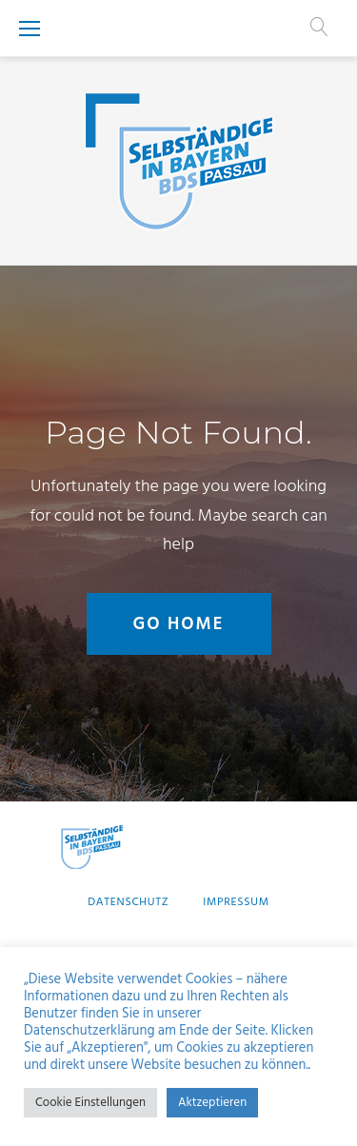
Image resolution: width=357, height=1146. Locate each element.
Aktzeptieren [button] (212, 1102)
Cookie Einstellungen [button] (90, 1102)
